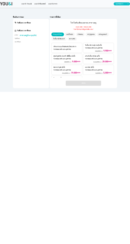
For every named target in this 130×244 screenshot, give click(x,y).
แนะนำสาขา (53, 3)
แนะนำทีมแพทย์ (40, 3)
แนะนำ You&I (26, 3)
